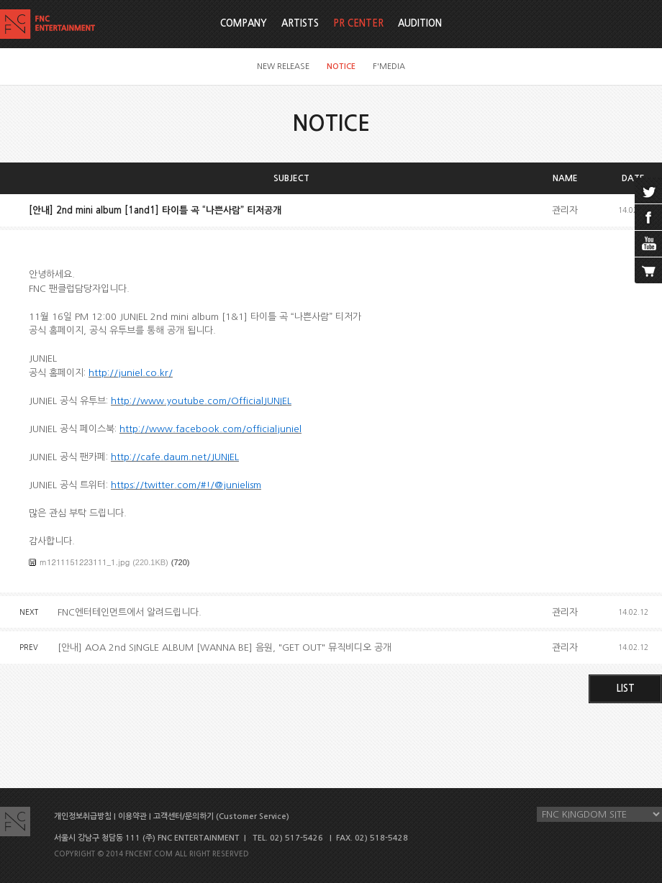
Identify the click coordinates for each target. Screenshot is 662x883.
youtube (648, 244)
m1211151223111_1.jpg (85, 562)
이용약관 (132, 816)
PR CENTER (358, 23)
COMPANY (243, 23)
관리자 (565, 210)
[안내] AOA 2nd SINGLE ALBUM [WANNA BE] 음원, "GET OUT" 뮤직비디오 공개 (224, 647)
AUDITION (420, 23)
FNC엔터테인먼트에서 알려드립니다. (129, 612)
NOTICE (341, 66)
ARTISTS (300, 23)
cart (648, 270)
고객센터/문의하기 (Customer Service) (221, 816)
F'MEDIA (389, 66)
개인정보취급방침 (83, 816)
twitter (648, 190)
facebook (648, 217)
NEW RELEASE (283, 66)
